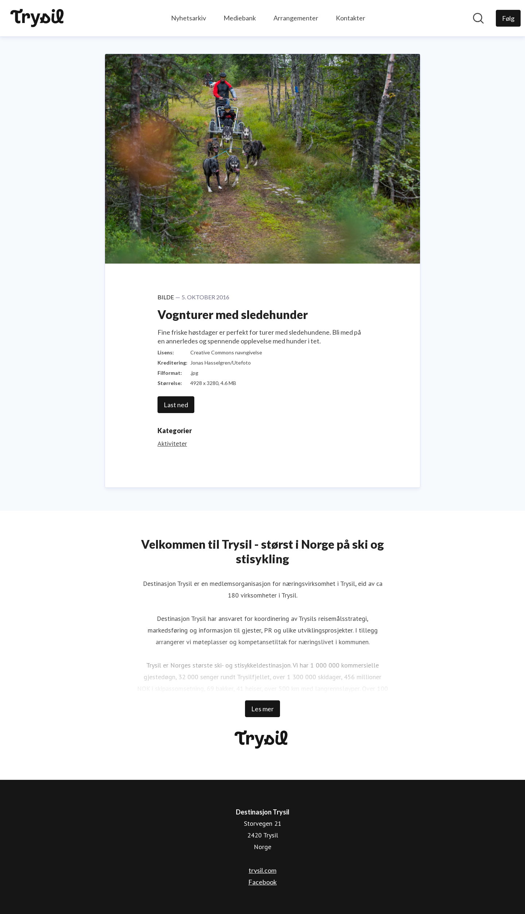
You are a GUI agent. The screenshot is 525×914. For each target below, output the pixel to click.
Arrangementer (295, 18)
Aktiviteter (172, 443)
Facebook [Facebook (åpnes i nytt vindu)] (262, 882)
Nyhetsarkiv (188, 18)
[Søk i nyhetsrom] (478, 18)
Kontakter (350, 18)
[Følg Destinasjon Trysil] (508, 18)
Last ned (176, 405)
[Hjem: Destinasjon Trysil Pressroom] (38, 18)
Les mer (262, 709)
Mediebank (239, 18)
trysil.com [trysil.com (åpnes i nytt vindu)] (262, 870)
